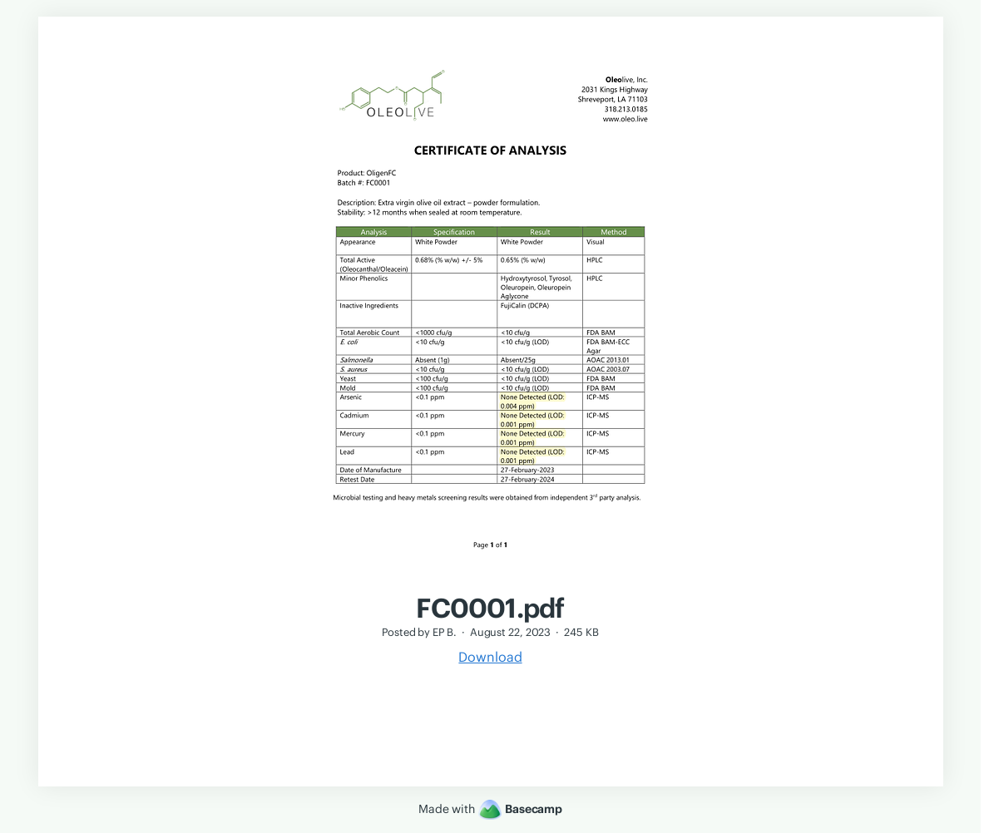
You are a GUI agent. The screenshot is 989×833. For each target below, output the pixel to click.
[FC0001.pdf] (490, 583)
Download (490, 656)
